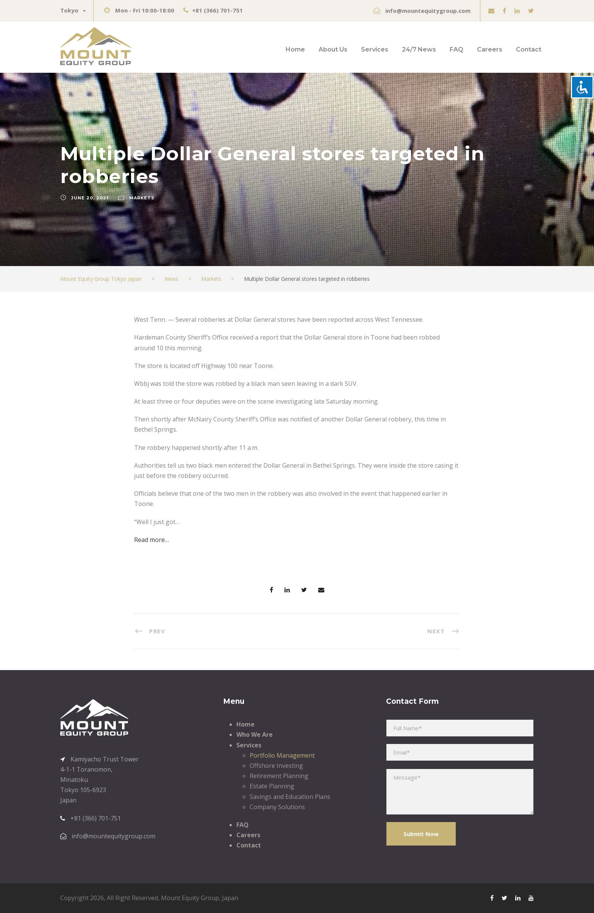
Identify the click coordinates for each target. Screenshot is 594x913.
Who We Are (254, 734)
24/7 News (419, 49)
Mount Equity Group (190, 898)
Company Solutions (277, 807)
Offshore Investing (276, 765)
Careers (489, 49)
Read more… (151, 540)
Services (374, 49)
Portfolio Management (282, 755)
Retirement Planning (279, 776)
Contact (528, 49)
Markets (142, 197)
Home (295, 49)
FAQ (456, 49)
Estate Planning (272, 786)
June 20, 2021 (90, 197)
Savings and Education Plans (290, 796)
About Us (333, 49)
